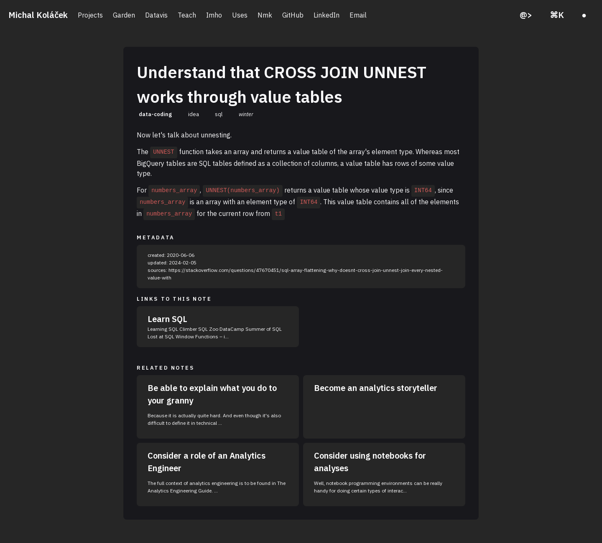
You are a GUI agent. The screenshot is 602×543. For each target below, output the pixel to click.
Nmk (265, 15)
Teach (187, 15)
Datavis (156, 15)
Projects (90, 15)
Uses (239, 15)
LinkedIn (326, 15)
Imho (214, 15)
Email (358, 15)
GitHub (293, 15)
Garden (124, 15)
